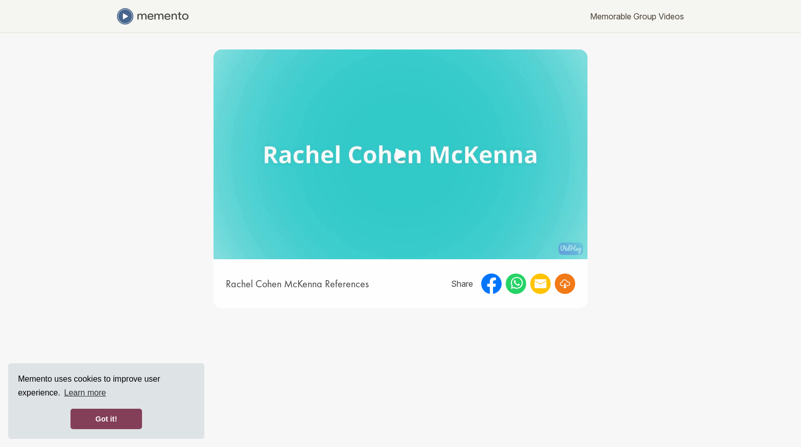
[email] (540, 284)
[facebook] (491, 284)
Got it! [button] (106, 419)
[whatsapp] (516, 284)
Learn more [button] (85, 392)
